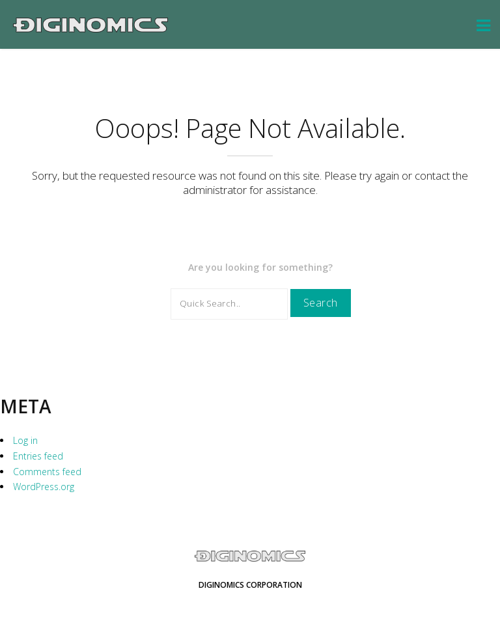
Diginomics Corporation (250, 584)
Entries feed (38, 456)
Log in (25, 440)
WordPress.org (43, 486)
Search (320, 303)
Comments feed (47, 471)
